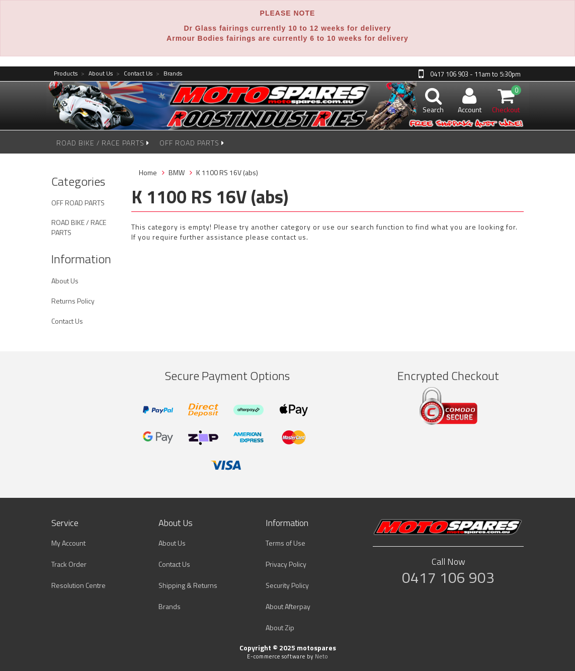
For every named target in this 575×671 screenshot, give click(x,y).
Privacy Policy (286, 564)
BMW (177, 172)
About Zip (280, 627)
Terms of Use (285, 543)
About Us (97, 73)
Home (148, 172)
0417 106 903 (448, 577)
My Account (68, 543)
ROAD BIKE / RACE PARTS (102, 142)
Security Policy (287, 585)
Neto (321, 656)
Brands (169, 73)
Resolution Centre (78, 585)
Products (65, 73)
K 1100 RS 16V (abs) (227, 172)
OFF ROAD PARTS (191, 142)
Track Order (69, 564)
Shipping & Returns (187, 585)
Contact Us (134, 73)
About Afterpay (288, 606)
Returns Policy (73, 300)
